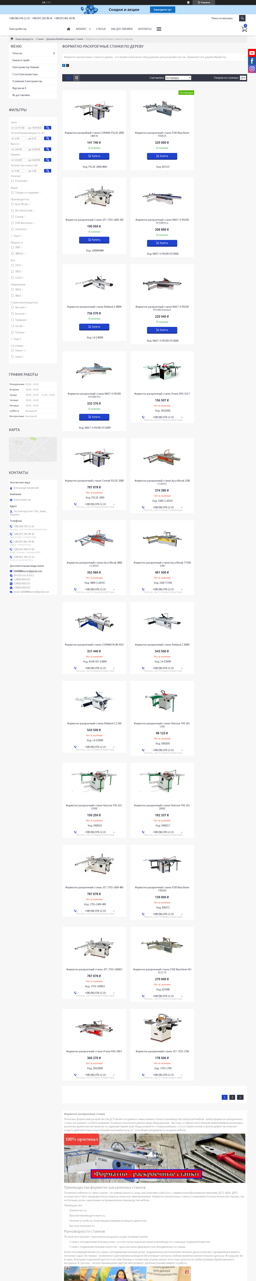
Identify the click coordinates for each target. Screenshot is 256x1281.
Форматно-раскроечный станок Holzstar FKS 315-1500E (154, 559)
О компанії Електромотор (27, 81)
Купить (93, 156)
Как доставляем (121, 29)
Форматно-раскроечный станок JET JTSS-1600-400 (92, 641)
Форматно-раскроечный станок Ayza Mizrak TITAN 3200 (217, 395)
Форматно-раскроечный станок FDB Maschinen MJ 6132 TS (92, 723)
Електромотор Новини (25, 67)
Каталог (81, 29)
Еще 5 (17, 235)
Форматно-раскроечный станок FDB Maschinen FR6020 (154, 641)
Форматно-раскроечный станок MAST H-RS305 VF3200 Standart (217, 221)
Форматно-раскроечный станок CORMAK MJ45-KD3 (92, 477)
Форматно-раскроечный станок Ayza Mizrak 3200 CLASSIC (91, 395)
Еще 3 (17, 339)
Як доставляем (21, 95)
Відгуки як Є (19, 88)
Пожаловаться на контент (119, 1206)
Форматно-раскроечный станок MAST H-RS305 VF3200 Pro (91, 308)
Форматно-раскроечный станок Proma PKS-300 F (155, 723)
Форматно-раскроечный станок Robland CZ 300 (218, 475)
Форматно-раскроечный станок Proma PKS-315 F (155, 308)
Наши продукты (24, 39)
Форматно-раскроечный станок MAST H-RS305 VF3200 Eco (91, 221)
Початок (17, 53)
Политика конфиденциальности (148, 1206)
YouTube (16, 1187)
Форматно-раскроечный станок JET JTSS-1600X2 (217, 641)
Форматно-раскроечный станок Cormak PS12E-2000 (217, 308)
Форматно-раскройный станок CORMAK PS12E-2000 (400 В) (92, 134)
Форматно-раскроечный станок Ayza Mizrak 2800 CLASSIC (154, 395)
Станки (40, 39)
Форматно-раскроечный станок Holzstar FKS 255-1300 (92, 559)
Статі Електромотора (25, 74)
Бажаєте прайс (21, 60)
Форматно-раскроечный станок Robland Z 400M (154, 219)
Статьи (100, 29)
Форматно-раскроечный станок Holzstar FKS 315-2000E (217, 559)
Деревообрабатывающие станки (64, 39)
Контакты (144, 29)
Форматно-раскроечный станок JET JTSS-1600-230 (218, 134)
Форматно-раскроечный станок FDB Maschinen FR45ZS (154, 134)
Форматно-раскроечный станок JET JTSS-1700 (217, 721)
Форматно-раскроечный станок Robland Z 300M (154, 475)
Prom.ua (142, 1203)
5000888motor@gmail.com (28, 571)
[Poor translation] (13, 1229)
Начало (68, 29)
